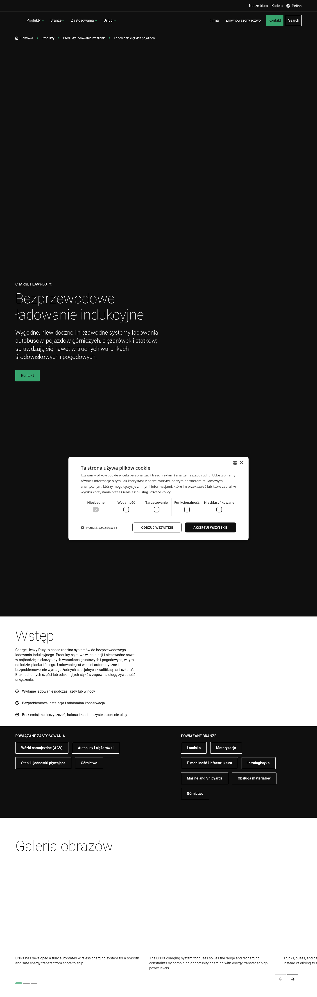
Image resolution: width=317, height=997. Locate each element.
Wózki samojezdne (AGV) (42, 754)
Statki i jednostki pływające (43, 771)
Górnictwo (89, 771)
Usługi (146, 20)
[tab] (18, 983)
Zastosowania (119, 20)
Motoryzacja (226, 755)
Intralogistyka (258, 771)
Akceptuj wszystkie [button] (210, 527)
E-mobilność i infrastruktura (209, 771)
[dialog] (158, 498)
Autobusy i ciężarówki (95, 755)
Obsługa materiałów (254, 788)
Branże (93, 20)
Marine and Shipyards (204, 787)
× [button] (241, 462)
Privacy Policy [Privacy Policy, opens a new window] (160, 491)
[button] (99, 527)
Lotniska (194, 754)
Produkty (71, 20)
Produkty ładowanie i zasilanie (84, 38)
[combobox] (235, 462)
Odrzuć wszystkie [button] (156, 527)
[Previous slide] (280, 979)
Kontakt (27, 376)
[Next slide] (292, 979)
